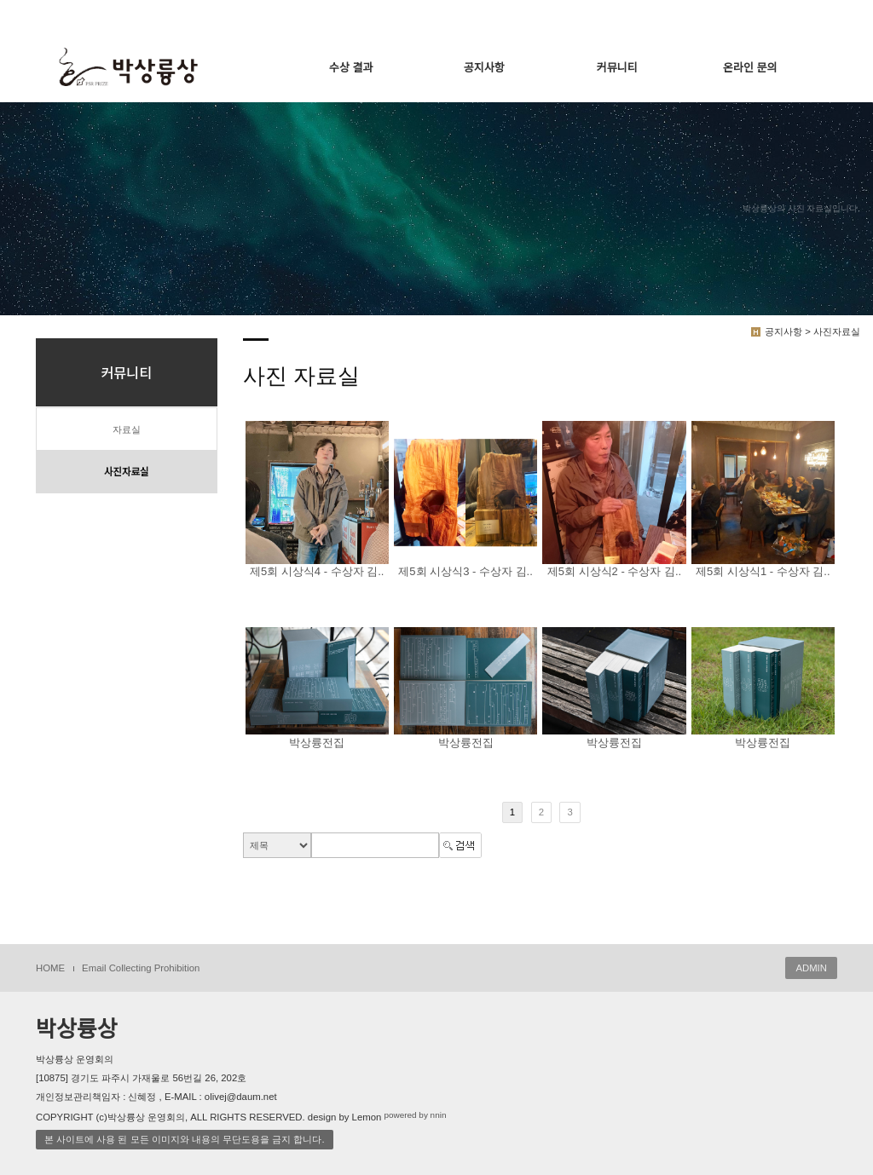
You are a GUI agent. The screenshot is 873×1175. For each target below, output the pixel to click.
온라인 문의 (750, 67)
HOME (50, 968)
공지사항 (484, 67)
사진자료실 (126, 472)
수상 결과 (351, 67)
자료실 (127, 429)
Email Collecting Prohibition (140, 968)
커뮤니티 (617, 67)
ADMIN (811, 968)
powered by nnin (415, 1115)
